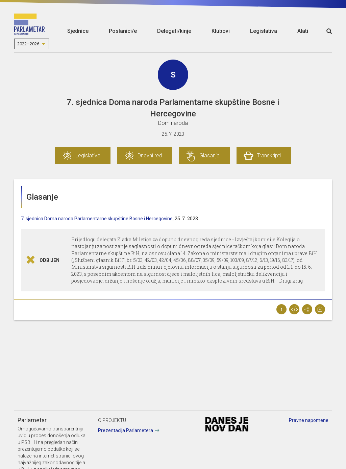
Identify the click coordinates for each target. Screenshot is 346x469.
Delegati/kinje (174, 31)
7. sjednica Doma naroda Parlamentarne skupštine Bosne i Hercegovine (97, 218)
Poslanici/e (123, 31)
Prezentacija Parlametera (125, 430)
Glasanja (209, 155)
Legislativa (263, 31)
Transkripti (269, 155)
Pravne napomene (308, 420)
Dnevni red (150, 155)
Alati (302, 31)
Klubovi (221, 31)
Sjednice (78, 31)
